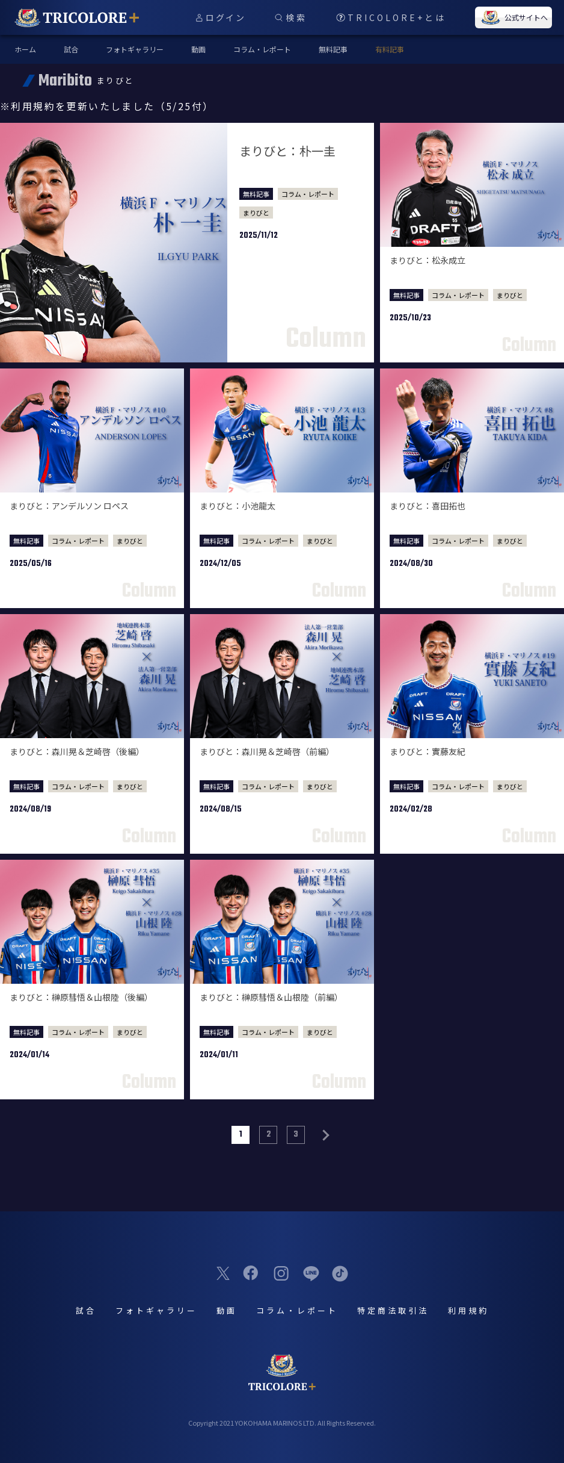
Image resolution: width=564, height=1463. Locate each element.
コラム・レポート (262, 49)
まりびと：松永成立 (427, 260)
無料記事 (333, 49)
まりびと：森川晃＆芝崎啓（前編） (267, 751)
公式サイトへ (513, 17)
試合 (71, 49)
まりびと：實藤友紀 (427, 751)
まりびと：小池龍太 (237, 506)
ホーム (25, 49)
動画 (198, 49)
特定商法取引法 (393, 1310)
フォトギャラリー (135, 49)
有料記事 (389, 49)
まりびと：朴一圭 (287, 151)
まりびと (256, 212)
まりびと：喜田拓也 (427, 506)
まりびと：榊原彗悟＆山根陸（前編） (271, 997)
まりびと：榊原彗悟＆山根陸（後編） (81, 997)
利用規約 (468, 1310)
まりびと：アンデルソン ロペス (69, 506)
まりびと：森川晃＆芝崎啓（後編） (77, 751)
